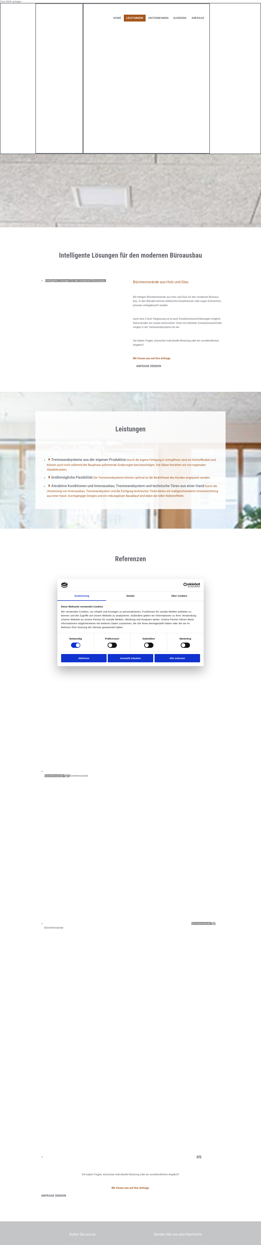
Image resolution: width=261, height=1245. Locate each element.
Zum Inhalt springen (10, 1)
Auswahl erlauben (130, 658)
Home (117, 18)
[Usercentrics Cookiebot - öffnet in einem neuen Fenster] (186, 585)
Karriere (179, 18)
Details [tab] (130, 595)
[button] (148, 366)
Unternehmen (158, 18)
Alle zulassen (177, 658)
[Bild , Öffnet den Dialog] (122, 1156)
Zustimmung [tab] (81, 595)
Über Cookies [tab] (179, 595)
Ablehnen (83, 658)
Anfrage (198, 18)
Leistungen (134, 18)
